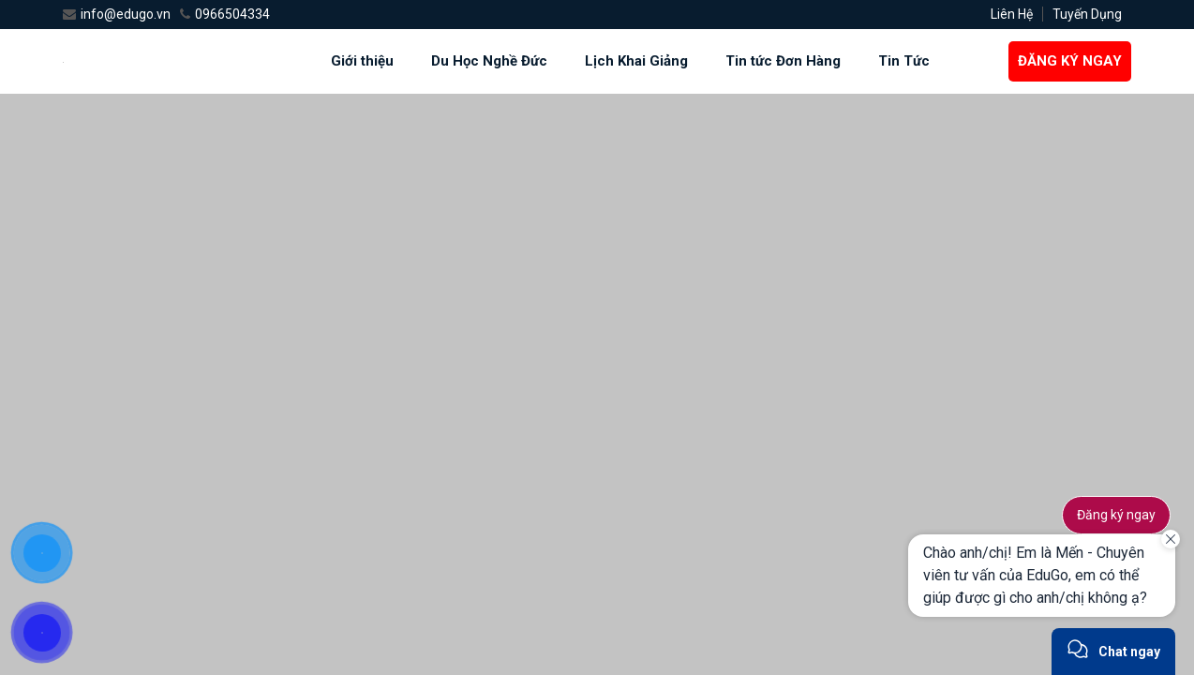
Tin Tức (904, 60)
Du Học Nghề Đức (489, 60)
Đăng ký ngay (1116, 514)
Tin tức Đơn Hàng (783, 60)
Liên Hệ (1012, 14)
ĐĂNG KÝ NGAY (1070, 60)
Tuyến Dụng (1087, 14)
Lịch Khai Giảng (636, 60)
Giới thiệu (362, 60)
